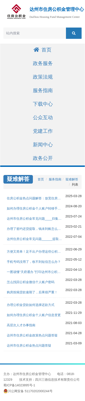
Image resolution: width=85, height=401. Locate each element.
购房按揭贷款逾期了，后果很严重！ (32, 292)
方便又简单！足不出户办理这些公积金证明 (36, 251)
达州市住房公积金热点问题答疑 (29, 345)
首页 (42, 50)
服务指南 (55, 179)
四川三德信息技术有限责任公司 (57, 379)
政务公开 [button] (43, 158)
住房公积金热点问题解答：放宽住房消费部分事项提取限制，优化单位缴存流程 (36, 198)
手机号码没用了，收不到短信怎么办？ (34, 261)
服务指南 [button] (43, 90)
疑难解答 (72, 179)
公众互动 (43, 117)
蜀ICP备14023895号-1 (19, 385)
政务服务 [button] (43, 63)
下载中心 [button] (43, 104)
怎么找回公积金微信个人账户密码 (30, 282)
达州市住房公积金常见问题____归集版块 (36, 218)
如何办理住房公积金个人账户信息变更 (34, 315)
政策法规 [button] (43, 77)
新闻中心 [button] (43, 144)
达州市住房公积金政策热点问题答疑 (32, 335)
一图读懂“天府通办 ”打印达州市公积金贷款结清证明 (36, 272)
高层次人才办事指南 (21, 325)
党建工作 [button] (43, 131)
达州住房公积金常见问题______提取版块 (36, 239)
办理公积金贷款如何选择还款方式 (30, 305)
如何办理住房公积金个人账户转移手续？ (35, 208)
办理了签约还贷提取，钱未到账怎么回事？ (36, 229)
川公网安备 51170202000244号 (28, 391)
